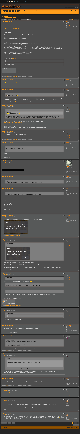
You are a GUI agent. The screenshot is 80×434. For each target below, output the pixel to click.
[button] (78, 19)
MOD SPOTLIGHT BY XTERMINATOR (11, 28)
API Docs (26, 1)
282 (69, 25)
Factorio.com (4, 1)
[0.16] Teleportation (9, 17)
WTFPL (15, 76)
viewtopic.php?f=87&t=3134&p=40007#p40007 (13, 122)
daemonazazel (68, 325)
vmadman (5, 400)
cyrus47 (5, 414)
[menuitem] (32, 11)
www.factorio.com (6, 12)
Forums (10, 1)
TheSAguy (68, 215)
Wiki (15, 1)
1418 (69, 83)
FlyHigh (67, 166)
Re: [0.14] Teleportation (7, 79)
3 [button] (75, 19)
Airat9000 (67, 79)
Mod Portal (19, 1)
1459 (69, 219)
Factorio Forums (11, 11)
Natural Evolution (9, 235)
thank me (14, 58)
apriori (67, 21)
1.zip (3, 301)
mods (7, 76)
